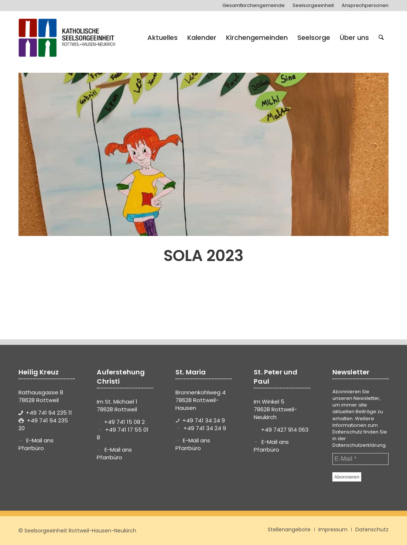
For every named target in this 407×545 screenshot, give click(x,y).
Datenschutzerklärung (359, 445)
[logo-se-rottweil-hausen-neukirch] (67, 37)
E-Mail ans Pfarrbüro (36, 444)
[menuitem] (254, 5)
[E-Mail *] (360, 459)
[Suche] (381, 37)
